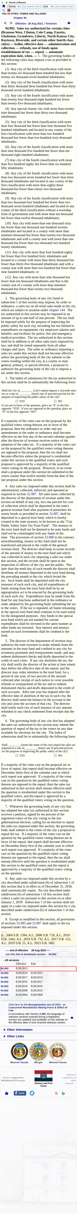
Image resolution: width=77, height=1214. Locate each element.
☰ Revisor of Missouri (15, 3)
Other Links (15, 1036)
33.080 (49, 537)
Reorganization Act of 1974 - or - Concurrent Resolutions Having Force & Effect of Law (38, 1007)
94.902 (5, 968)
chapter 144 (57, 310)
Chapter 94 (19, 17)
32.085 (21, 923)
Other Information (20, 1029)
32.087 (31, 494)
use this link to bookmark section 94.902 (31, 954)
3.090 (42, 1013)
